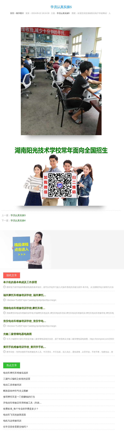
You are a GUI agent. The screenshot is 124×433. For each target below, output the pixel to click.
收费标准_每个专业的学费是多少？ (20, 408)
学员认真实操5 (63, 13)
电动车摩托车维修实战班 (15, 372)
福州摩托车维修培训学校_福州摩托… (24, 295)
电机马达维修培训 (12, 420)
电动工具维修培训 (12, 384)
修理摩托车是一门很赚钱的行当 (19, 396)
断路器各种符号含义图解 (15, 390)
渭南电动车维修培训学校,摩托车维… (24, 308)
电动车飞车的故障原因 (14, 414)
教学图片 (20, 13)
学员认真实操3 (18, 215)
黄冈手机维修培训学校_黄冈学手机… (24, 347)
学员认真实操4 (18, 220)
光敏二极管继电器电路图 (17, 334)
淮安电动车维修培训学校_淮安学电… (24, 321)
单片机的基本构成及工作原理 (20, 282)
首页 (12, 13)
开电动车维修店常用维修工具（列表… (22, 402)
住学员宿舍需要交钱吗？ (15, 426)
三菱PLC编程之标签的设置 (16, 378)
